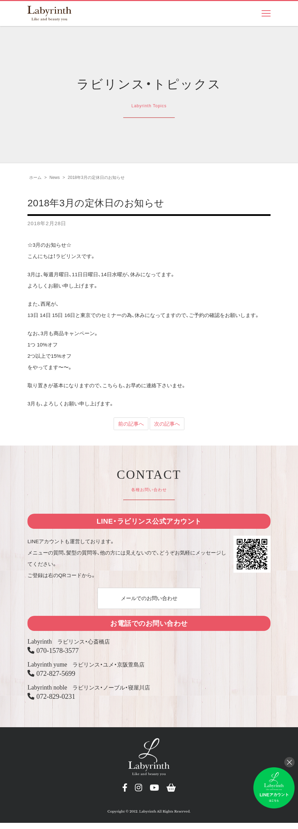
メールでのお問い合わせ (149, 601)
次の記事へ (167, 427)
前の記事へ (131, 427)
